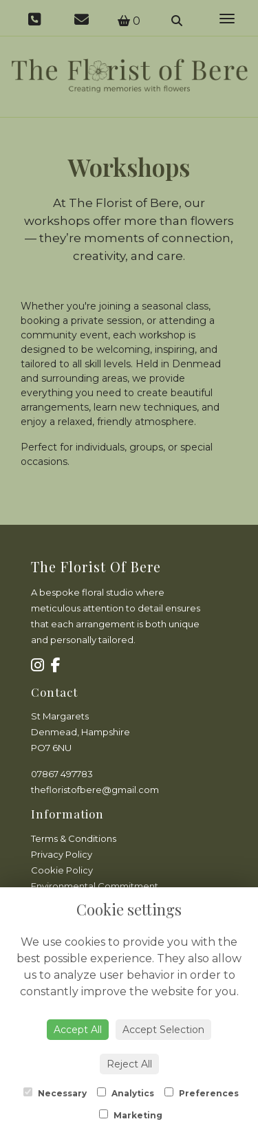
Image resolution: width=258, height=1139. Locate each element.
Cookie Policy (62, 870)
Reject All (129, 1064)
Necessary (55, 1092)
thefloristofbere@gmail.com (95, 789)
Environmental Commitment (94, 885)
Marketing (130, 1114)
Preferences (201, 1092)
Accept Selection (163, 1029)
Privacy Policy (61, 854)
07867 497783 (62, 773)
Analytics (125, 1092)
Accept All (78, 1029)
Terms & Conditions (73, 838)
